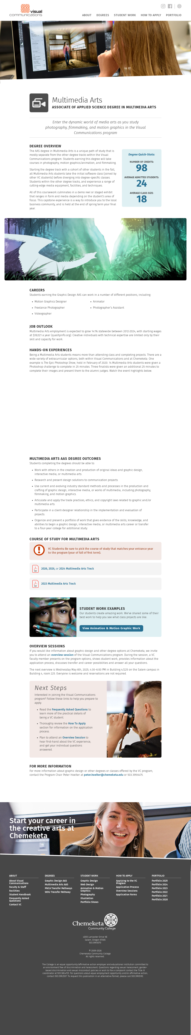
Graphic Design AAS (56, 880)
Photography (87, 894)
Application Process (127, 886)
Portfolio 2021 (159, 895)
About (86, 15)
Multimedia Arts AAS (56, 884)
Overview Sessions (127, 890)
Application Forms (126, 894)
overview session (62, 654)
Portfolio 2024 (160, 884)
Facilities (14, 890)
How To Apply (77, 723)
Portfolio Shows (89, 902)
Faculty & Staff (17, 886)
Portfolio (173, 15)
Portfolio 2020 (160, 899)
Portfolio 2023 (160, 888)
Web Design (87, 884)
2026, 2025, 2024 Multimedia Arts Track (67, 568)
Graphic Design (89, 880)
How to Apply (151, 15)
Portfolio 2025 (160, 880)
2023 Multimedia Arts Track (58, 583)
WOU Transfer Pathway (57, 891)
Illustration (86, 898)
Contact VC (15, 904)
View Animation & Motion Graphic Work (109, 628)
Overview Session (74, 737)
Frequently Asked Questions (70, 709)
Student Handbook (20, 894)
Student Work (125, 15)
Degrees (102, 15)
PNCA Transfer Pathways (58, 888)
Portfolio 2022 (160, 891)
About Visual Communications (18, 881)
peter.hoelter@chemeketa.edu (103, 774)
